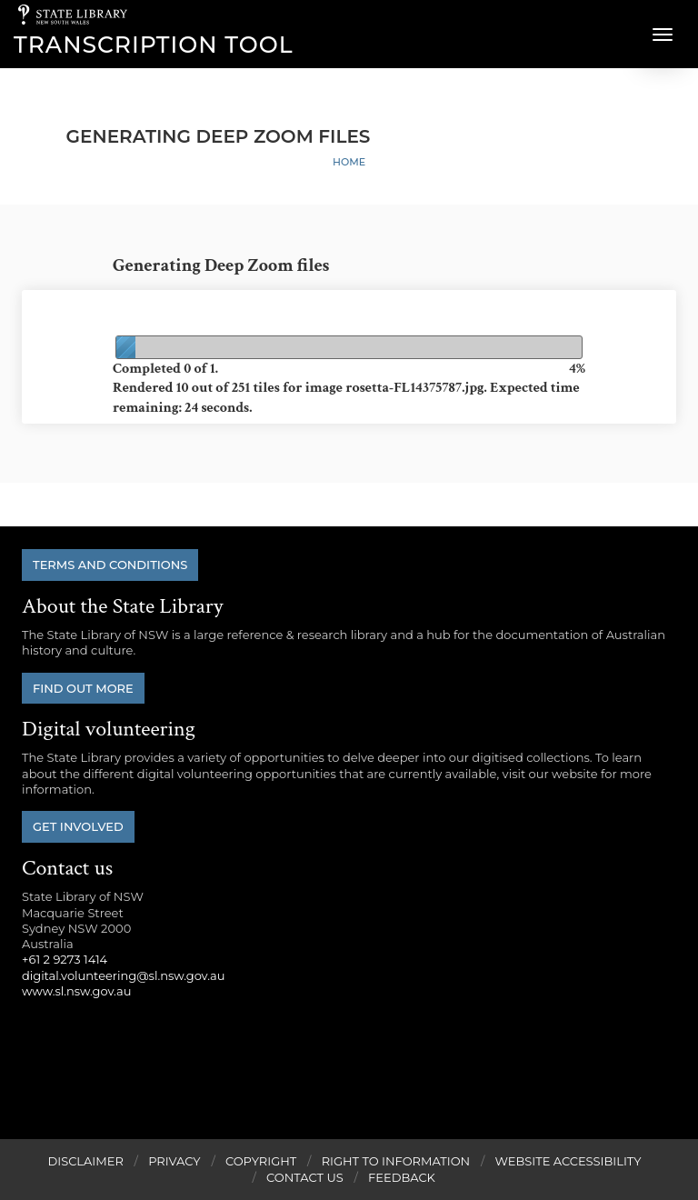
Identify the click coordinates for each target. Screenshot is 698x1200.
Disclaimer (85, 1161)
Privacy (174, 1161)
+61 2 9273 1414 (64, 959)
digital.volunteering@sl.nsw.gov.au (123, 975)
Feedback (401, 1177)
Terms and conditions (110, 564)
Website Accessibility (568, 1161)
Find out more (83, 688)
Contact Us (305, 1177)
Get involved (78, 826)
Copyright (260, 1161)
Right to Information (396, 1161)
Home (349, 161)
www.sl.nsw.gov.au (76, 991)
